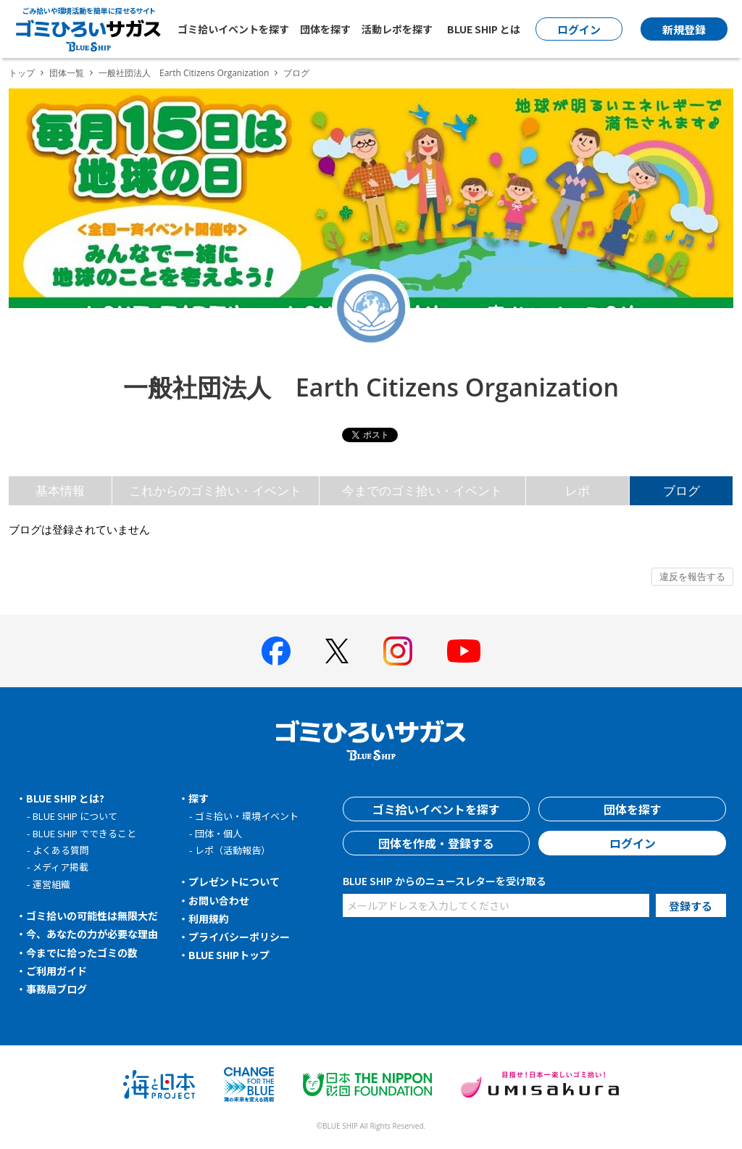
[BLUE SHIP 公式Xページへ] (337, 651)
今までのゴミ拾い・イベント (422, 490)
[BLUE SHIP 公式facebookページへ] (276, 650)
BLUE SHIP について (75, 816)
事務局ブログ (56, 989)
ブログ (681, 490)
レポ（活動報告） (232, 850)
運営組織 (51, 884)
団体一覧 (66, 73)
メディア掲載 (60, 867)
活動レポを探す (397, 29)
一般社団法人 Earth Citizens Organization (184, 73)
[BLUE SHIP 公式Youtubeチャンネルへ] (463, 651)
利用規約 (208, 918)
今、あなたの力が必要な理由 (92, 933)
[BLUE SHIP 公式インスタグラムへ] (397, 650)
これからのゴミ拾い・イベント (215, 490)
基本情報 (60, 490)
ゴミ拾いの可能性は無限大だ (92, 915)
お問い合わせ (218, 900)
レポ (577, 490)
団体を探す (325, 29)
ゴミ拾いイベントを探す (233, 29)
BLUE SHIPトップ (229, 954)
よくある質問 (61, 850)
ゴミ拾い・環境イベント (247, 816)
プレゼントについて (234, 881)
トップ (22, 73)
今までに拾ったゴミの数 (82, 952)
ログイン (632, 843)
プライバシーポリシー (239, 936)
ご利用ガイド (56, 970)
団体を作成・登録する (436, 843)
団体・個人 (218, 833)
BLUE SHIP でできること (84, 833)
